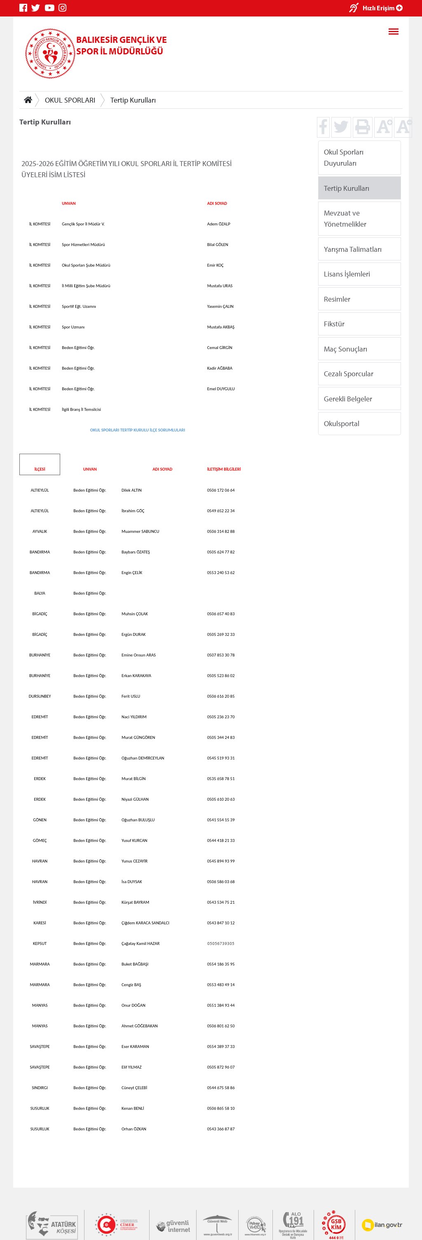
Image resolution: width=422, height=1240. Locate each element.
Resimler (337, 298)
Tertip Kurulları (133, 100)
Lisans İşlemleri (347, 274)
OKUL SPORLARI (70, 100)
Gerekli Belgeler (348, 398)
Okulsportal (341, 423)
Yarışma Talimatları (353, 248)
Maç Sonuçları (345, 348)
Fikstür (334, 323)
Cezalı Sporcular (348, 373)
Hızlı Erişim (383, 8)
